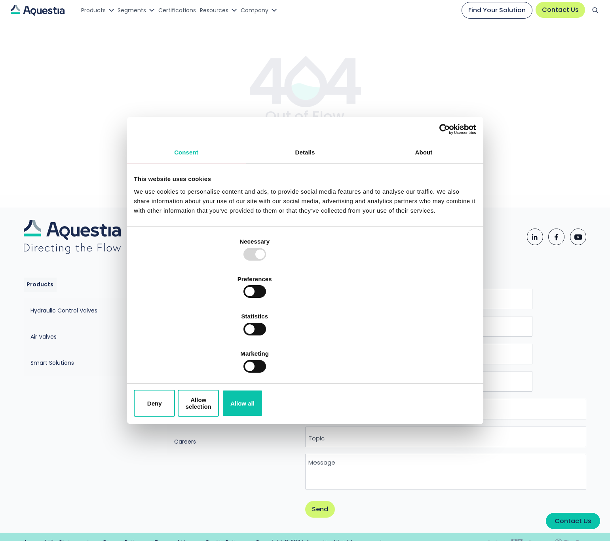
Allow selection (305, 346)
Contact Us (555, 10)
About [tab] (424, 214)
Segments (140, 11)
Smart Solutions (71, 356)
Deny (191, 346)
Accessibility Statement (233, 531)
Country (341, 391)
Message (342, 444)
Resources (234, 11)
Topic (337, 419)
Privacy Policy (308, 531)
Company (279, 11)
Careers (183, 404)
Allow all (419, 346)
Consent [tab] (186, 214)
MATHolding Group (197, 388)
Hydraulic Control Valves (83, 325)
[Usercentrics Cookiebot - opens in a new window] (439, 190)
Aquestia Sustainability (203, 373)
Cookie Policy (429, 531)
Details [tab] (305, 214)
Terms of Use (368, 531)
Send (341, 492)
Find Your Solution (492, 10)
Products (96, 11)
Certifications (190, 11)
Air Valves (63, 341)
